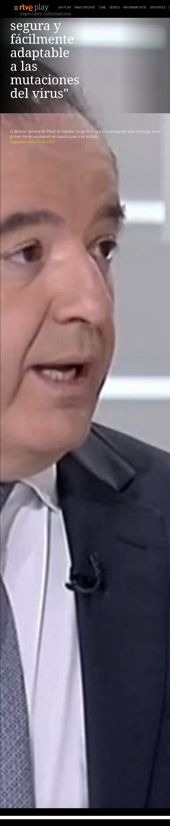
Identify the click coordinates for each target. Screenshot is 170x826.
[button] (15, 8)
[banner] (38, 7)
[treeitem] (65, 7)
